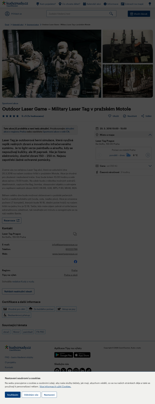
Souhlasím (12, 394)
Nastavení (49, 394)
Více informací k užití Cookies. (55, 386)
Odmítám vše (31, 394)
